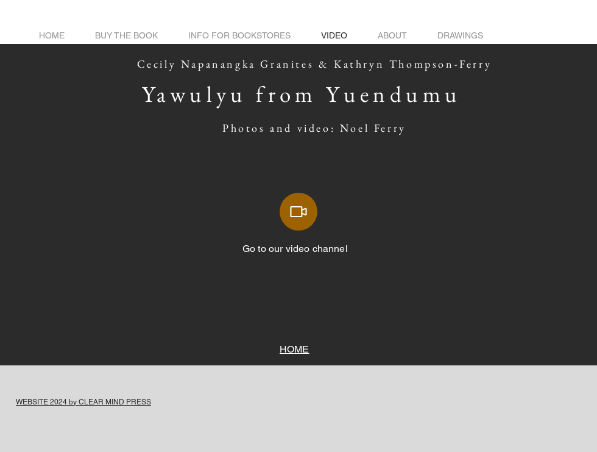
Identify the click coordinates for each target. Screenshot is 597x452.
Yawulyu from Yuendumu (301, 94)
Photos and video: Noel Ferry (318, 128)
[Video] (298, 212)
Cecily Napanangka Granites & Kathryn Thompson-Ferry (319, 64)
